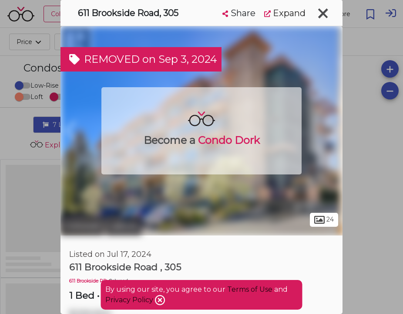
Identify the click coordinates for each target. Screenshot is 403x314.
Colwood (82, 226)
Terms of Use (249, 289)
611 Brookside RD (88, 281)
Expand (285, 13)
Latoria (123, 226)
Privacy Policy (130, 300)
